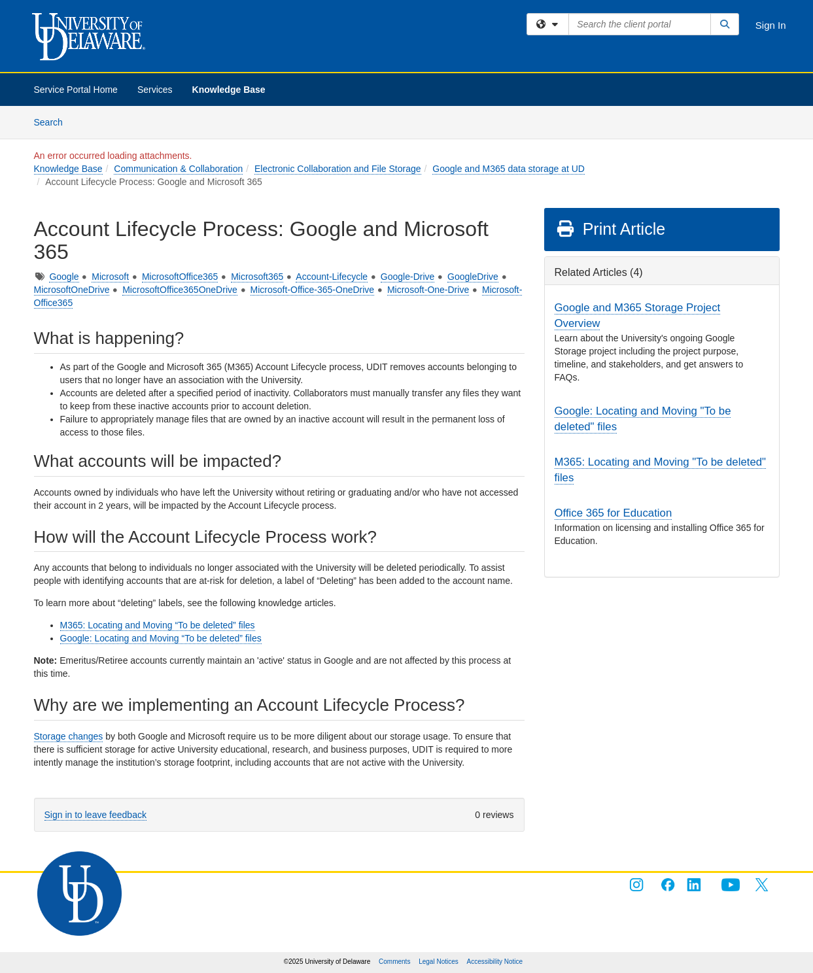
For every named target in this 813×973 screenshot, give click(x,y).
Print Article (610, 229)
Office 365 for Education (613, 513)
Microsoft (110, 276)
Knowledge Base (229, 89)
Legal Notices (438, 961)
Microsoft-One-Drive (428, 289)
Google (63, 276)
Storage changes (68, 736)
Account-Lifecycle (332, 276)
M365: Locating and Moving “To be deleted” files (157, 625)
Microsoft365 (257, 276)
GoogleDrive (472, 276)
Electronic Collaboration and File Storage (337, 168)
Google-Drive (407, 276)
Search (53, 121)
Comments (394, 961)
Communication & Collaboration (178, 168)
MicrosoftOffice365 (180, 276)
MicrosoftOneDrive (72, 289)
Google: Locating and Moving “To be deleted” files (161, 638)
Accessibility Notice (495, 961)
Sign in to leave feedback (95, 815)
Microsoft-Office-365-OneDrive (313, 289)
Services (155, 89)
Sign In (770, 25)
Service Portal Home (76, 89)
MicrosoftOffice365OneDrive (179, 289)
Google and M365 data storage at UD (508, 168)
